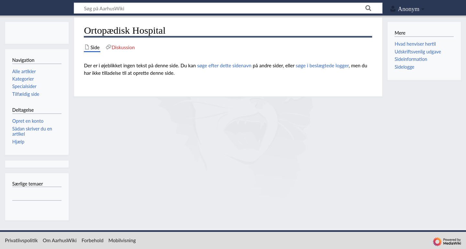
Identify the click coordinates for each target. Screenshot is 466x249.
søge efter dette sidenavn (224, 65)
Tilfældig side (25, 94)
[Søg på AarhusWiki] (228, 8)
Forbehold (93, 240)
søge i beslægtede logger (322, 65)
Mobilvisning (122, 240)
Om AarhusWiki (60, 240)
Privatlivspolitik (21, 240)
